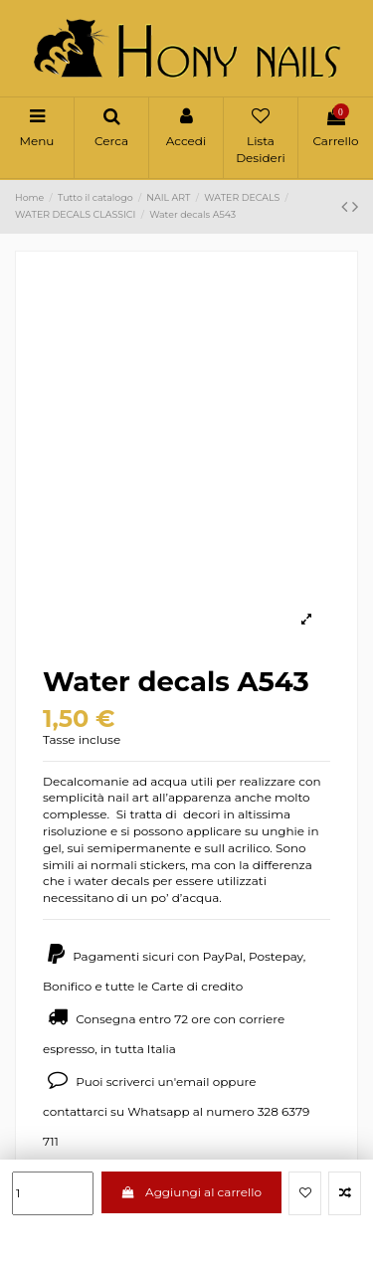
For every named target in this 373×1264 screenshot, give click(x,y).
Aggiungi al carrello (191, 1191)
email (193, 1081)
